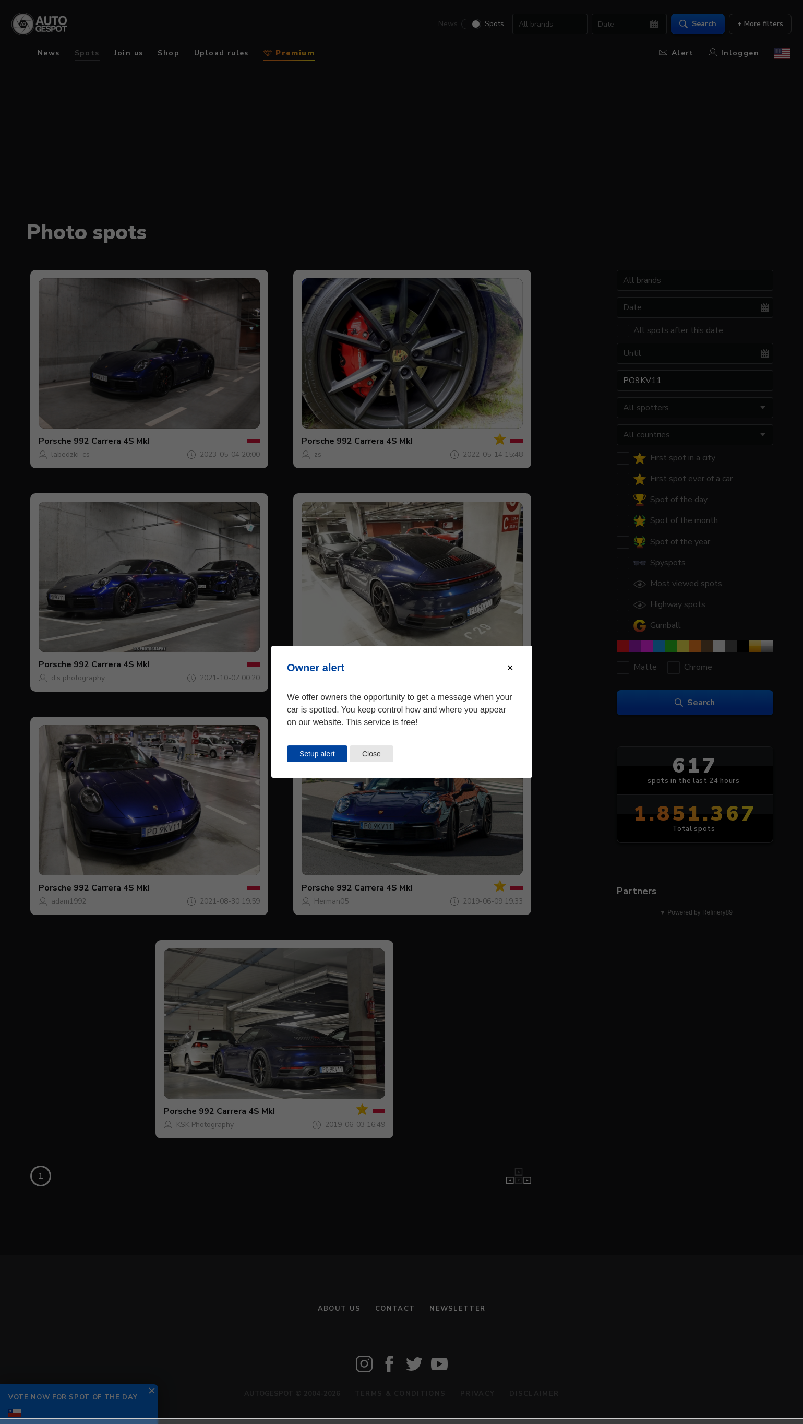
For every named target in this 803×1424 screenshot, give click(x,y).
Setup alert (317, 754)
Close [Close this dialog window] (371, 754)
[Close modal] (510, 667)
